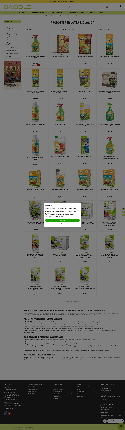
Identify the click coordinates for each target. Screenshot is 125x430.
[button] (79, 205)
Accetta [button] (62, 220)
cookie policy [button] (48, 213)
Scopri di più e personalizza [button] (62, 224)
